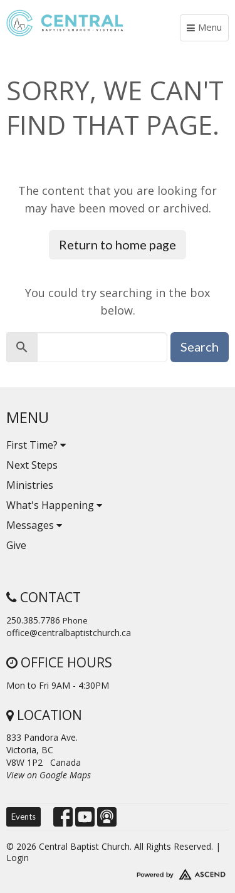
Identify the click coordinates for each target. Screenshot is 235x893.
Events (23, 817)
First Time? (36, 445)
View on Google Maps (48, 775)
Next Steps (32, 465)
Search (199, 346)
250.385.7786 (33, 620)
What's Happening (54, 505)
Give (16, 545)
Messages (34, 525)
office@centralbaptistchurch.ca (68, 633)
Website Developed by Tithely (117, 871)
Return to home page (117, 244)
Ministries (29, 485)
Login (17, 858)
